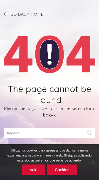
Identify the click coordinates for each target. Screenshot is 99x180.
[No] (92, 162)
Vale (33, 170)
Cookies (62, 170)
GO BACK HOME (23, 14)
